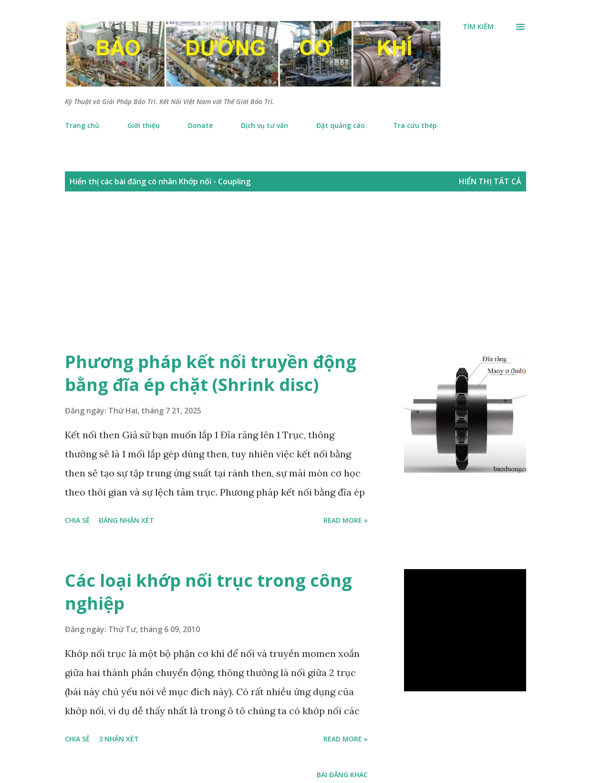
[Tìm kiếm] (478, 26)
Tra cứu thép (415, 125)
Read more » (345, 520)
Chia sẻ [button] (77, 520)
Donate (200, 125)
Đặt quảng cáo (340, 125)
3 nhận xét (119, 738)
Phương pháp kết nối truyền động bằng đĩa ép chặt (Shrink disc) (210, 373)
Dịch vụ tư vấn (264, 125)
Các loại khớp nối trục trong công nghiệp (208, 592)
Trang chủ (82, 125)
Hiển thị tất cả (490, 181)
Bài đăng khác (342, 774)
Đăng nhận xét (126, 520)
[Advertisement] (286, 281)
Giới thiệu (143, 125)
